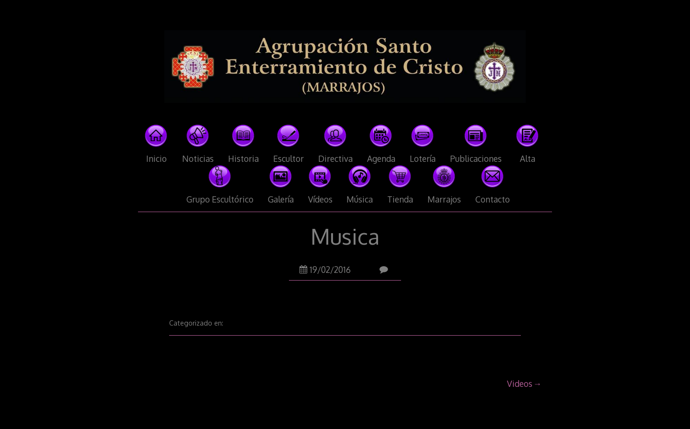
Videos (519, 383)
